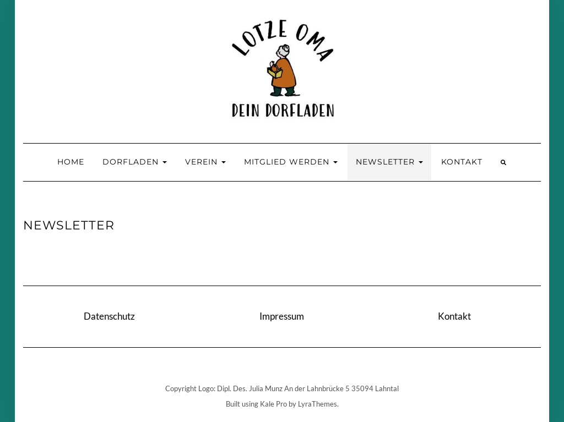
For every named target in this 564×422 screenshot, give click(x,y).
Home (70, 162)
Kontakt (461, 162)
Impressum (281, 316)
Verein (205, 162)
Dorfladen (134, 162)
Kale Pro (273, 403)
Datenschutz (109, 316)
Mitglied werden (291, 162)
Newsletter (389, 162)
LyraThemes (317, 403)
